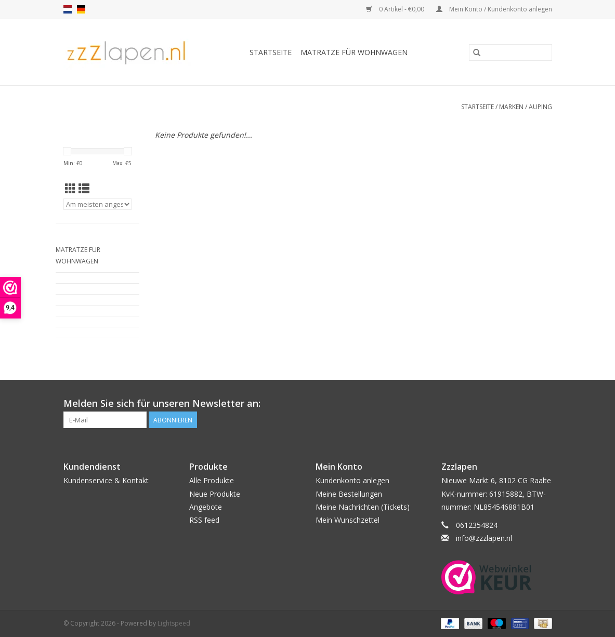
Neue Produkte (214, 494)
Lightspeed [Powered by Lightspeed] (174, 623)
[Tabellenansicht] (70, 188)
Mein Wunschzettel (348, 520)
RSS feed (204, 520)
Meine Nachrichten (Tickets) (363, 507)
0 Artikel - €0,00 (396, 9)
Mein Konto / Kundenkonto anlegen (494, 9)
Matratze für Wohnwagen (354, 52)
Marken (511, 106)
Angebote (205, 507)
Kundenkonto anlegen (352, 480)
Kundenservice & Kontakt (106, 480)
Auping (540, 106)
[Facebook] (543, 403)
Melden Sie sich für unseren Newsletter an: (161, 403)
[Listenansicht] (83, 188)
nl (67, 9)
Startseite (271, 52)
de (81, 9)
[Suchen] (510, 52)
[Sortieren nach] (97, 204)
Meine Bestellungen (349, 494)
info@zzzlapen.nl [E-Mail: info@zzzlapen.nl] (484, 538)
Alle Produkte (211, 480)
